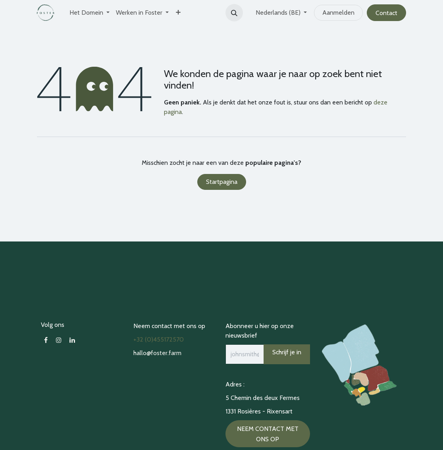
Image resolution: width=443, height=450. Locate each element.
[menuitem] (89, 13)
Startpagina (221, 181)
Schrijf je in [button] (286, 352)
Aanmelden (338, 12)
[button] (234, 12)
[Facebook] (46, 340)
